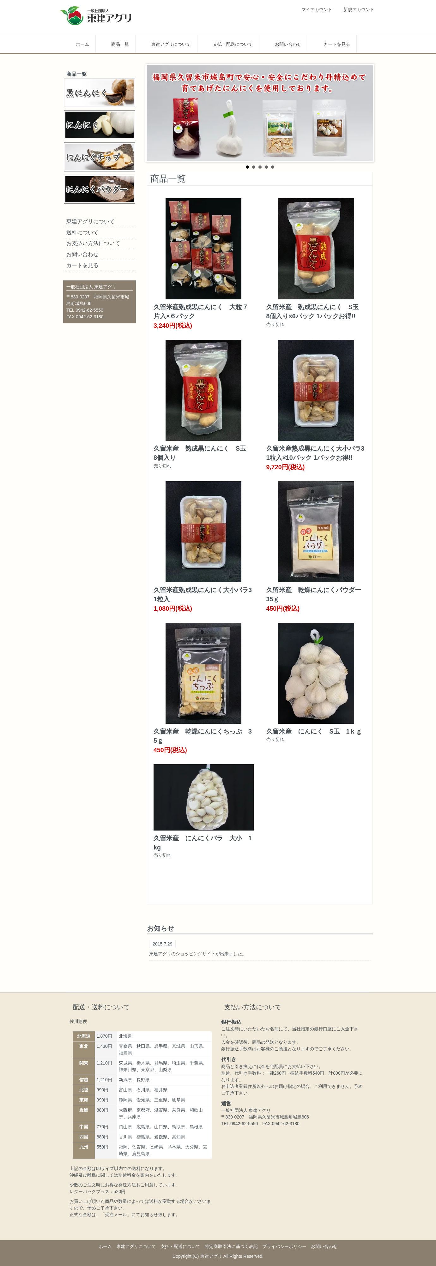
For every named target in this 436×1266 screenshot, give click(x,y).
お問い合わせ (283, 44)
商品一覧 (115, 44)
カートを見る (332, 44)
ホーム (78, 44)
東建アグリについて (166, 44)
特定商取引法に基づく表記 (231, 1246)
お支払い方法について (93, 243)
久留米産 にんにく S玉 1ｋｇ (314, 731)
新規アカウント (355, 9)
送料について (82, 233)
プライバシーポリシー (284, 1246)
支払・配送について (228, 44)
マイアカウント (313, 9)
